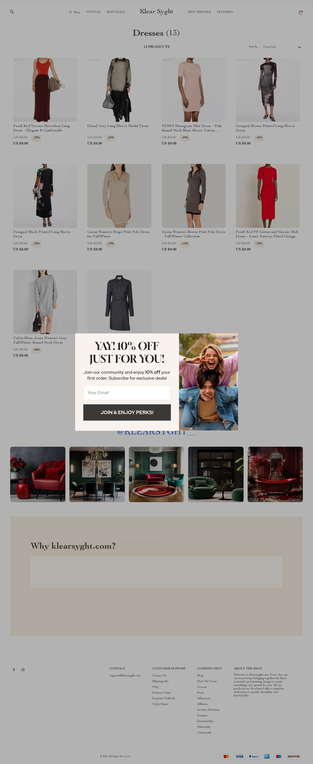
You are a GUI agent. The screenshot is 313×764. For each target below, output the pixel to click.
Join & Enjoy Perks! (127, 412)
